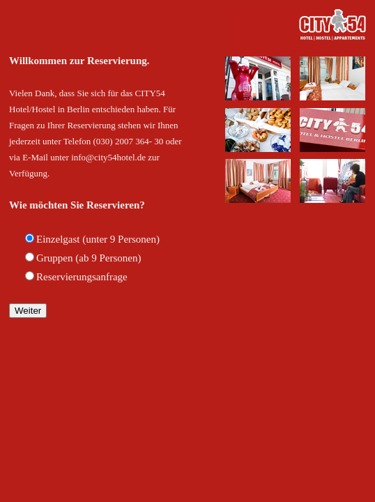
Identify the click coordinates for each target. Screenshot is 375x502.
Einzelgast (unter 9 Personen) (98, 239)
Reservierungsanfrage (82, 276)
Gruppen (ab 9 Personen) (88, 258)
